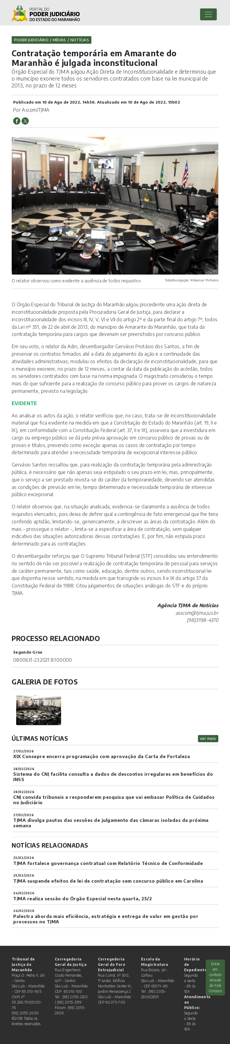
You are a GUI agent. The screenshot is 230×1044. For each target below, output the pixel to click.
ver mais (208, 738)
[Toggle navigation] (208, 14)
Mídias (59, 39)
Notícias (79, 39)
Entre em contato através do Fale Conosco (215, 977)
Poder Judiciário (31, 39)
